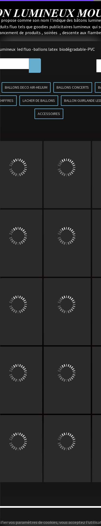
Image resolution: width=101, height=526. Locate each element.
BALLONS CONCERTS (73, 87)
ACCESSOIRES (49, 113)
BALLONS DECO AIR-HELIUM (26, 87)
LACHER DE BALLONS (39, 100)
